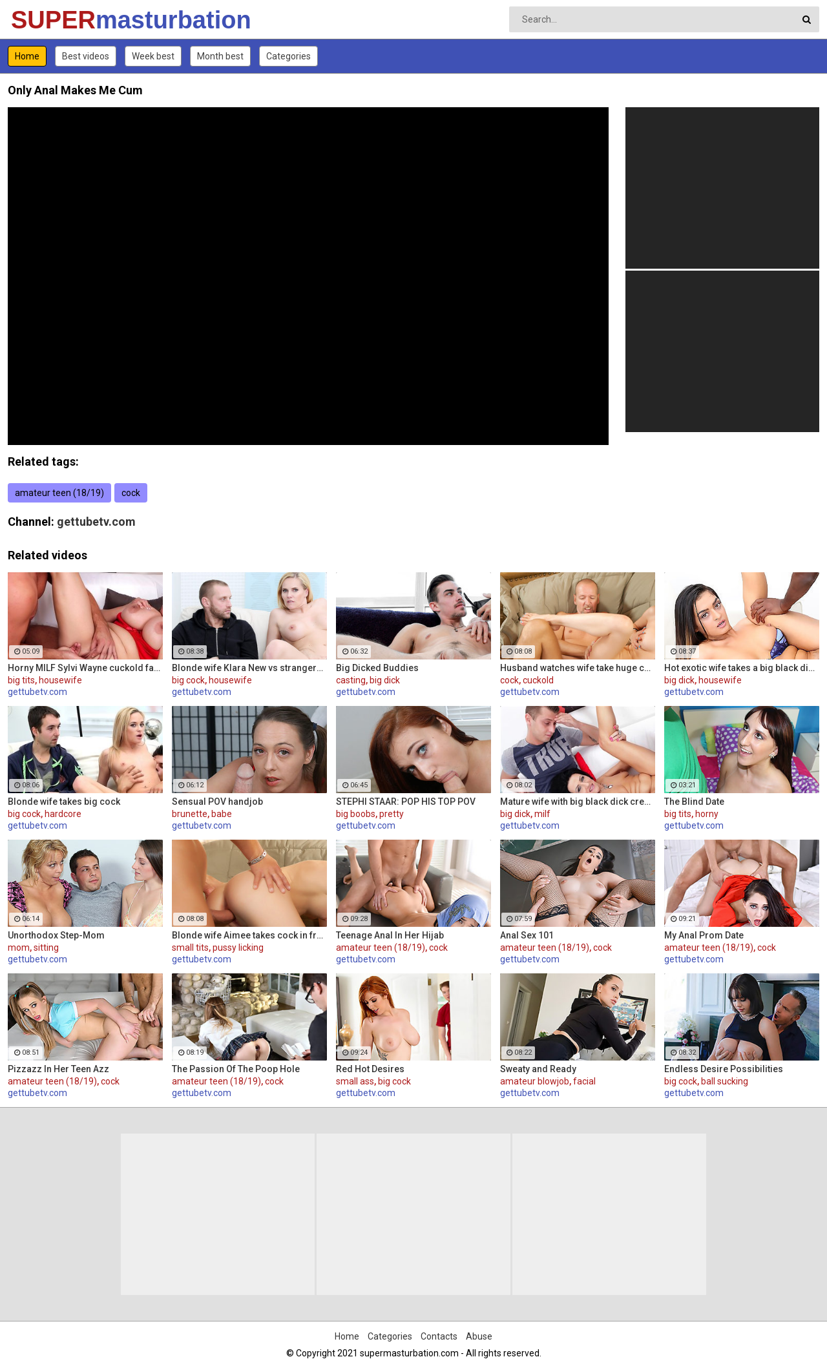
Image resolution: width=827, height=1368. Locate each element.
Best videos (85, 56)
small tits (190, 947)
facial (584, 1081)
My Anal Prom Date (704, 935)
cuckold (538, 680)
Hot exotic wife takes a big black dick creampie (741, 668)
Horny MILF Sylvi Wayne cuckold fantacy (85, 668)
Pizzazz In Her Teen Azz (58, 1069)
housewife (60, 680)
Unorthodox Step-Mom (56, 935)
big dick (385, 680)
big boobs (355, 814)
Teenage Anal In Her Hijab (390, 935)
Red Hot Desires (370, 1069)
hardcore (63, 814)
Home (27, 56)
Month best (220, 56)
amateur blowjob (534, 1081)
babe (221, 814)
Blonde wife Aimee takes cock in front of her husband (249, 935)
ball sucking (724, 1081)
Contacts (439, 1336)
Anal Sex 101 (527, 935)
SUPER (45, 20)
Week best (153, 56)
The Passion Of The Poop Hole (236, 1069)
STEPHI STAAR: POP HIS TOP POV (406, 801)
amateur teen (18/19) (59, 493)
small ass (355, 1081)
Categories (288, 56)
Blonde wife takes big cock (64, 801)
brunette (189, 814)
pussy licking (238, 947)
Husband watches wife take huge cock (577, 668)
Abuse (479, 1336)
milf (542, 814)
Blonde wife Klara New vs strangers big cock (249, 668)
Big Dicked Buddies (377, 668)
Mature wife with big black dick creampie (577, 801)
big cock (188, 680)
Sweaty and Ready (538, 1069)
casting (351, 680)
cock (130, 493)
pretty (391, 814)
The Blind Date (694, 801)
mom (19, 947)
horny (706, 814)
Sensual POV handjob (217, 801)
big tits (21, 680)
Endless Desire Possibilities (723, 1069)
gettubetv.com (96, 521)
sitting (46, 947)
